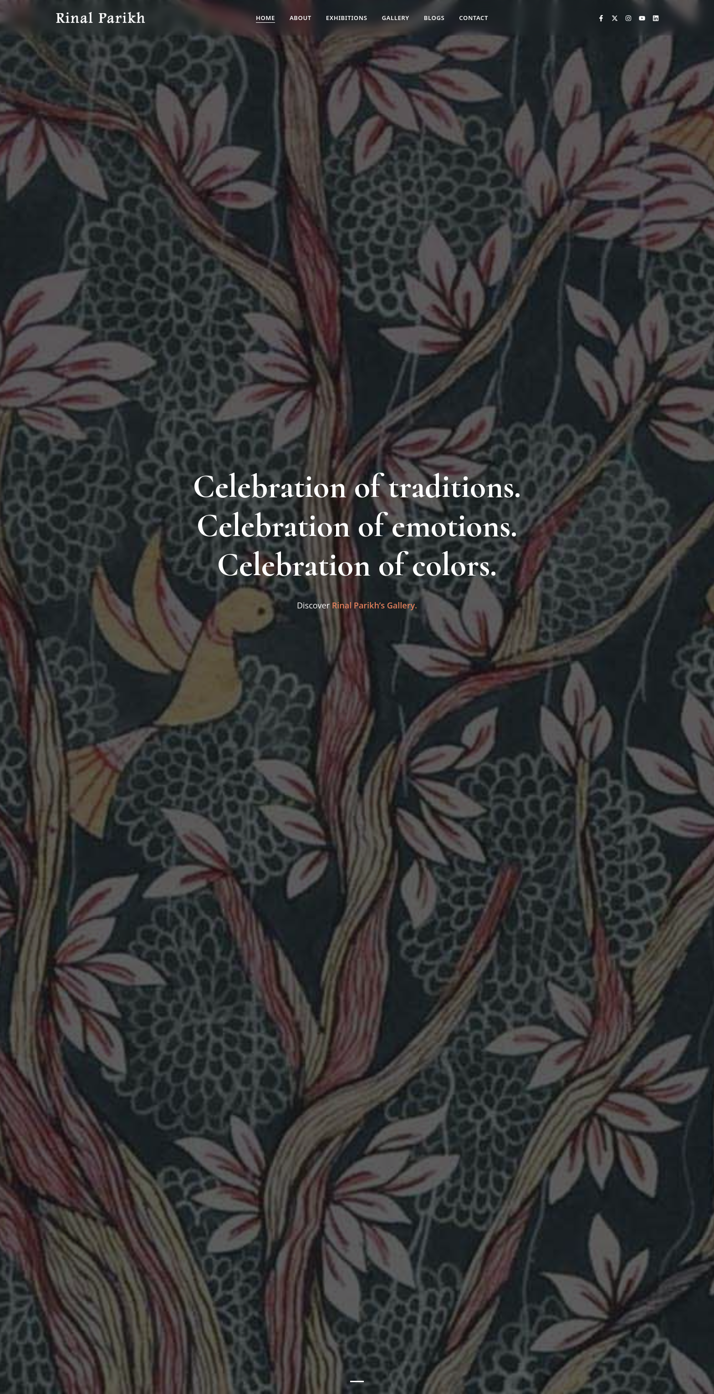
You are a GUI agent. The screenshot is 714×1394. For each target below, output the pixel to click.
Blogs (434, 18)
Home (265, 18)
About (300, 18)
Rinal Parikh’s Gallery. (374, 605)
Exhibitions (346, 18)
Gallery (395, 18)
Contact (473, 18)
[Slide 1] (357, 1381)
